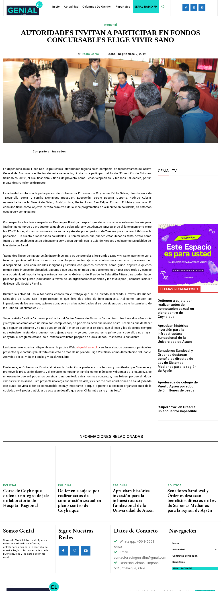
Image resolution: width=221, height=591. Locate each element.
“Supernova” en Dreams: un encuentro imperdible (176, 398)
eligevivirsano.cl (86, 347)
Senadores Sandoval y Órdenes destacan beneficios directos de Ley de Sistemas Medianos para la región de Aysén (177, 353)
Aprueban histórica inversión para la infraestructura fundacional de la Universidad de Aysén (177, 330)
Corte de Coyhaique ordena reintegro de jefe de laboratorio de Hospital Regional (26, 481)
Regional (110, 25)
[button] (163, 6)
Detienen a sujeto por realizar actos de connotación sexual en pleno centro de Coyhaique (178, 307)
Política (174, 474)
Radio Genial (91, 54)
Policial (9, 474)
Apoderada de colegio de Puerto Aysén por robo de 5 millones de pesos (176, 376)
